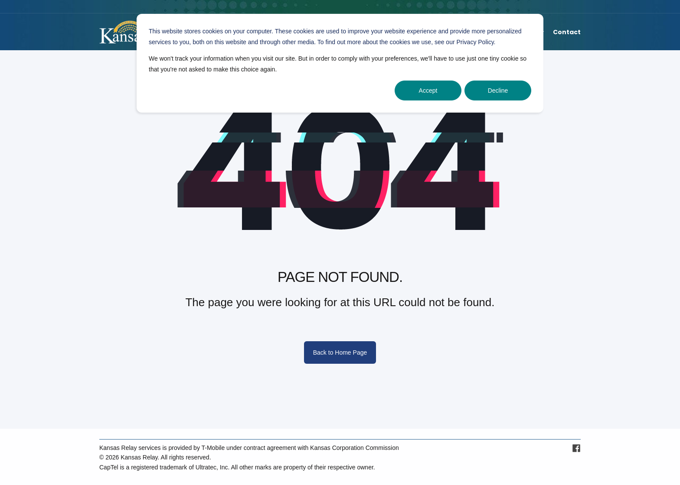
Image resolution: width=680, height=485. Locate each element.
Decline (498, 90)
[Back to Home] (123, 32)
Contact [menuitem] (567, 32)
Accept (428, 90)
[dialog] (340, 63)
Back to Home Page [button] (340, 352)
